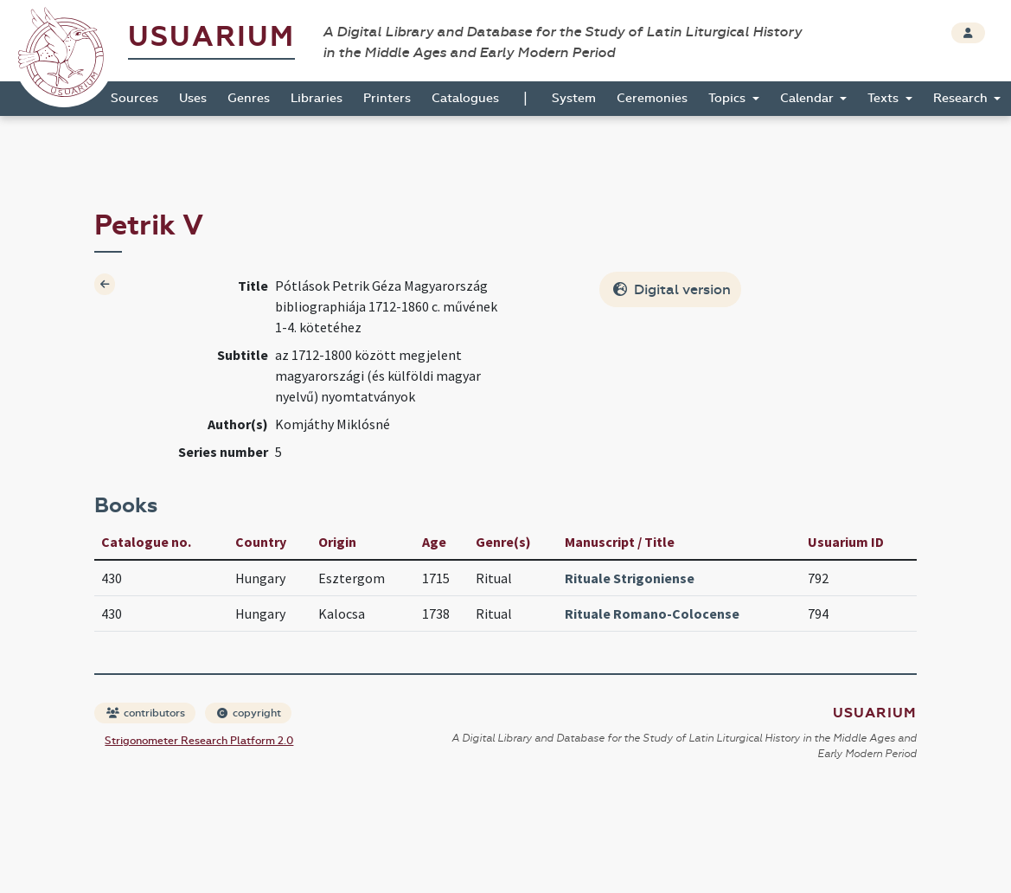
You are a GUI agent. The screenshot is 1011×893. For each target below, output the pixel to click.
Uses (193, 98)
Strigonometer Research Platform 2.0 (199, 741)
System (574, 98)
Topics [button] (728, 98)
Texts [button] (884, 98)
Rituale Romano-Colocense (652, 613)
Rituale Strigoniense (629, 578)
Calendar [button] (808, 98)
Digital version (672, 289)
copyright (249, 713)
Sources (134, 98)
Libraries (316, 98)
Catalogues (465, 98)
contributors (145, 713)
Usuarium (211, 37)
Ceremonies (652, 98)
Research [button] (962, 98)
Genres (248, 98)
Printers (387, 98)
